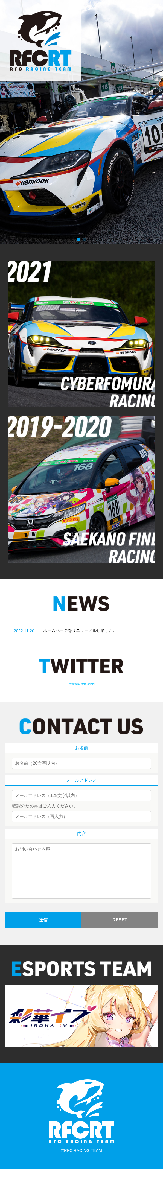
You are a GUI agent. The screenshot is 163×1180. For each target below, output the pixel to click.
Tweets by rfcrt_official (81, 683)
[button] (78, 239)
